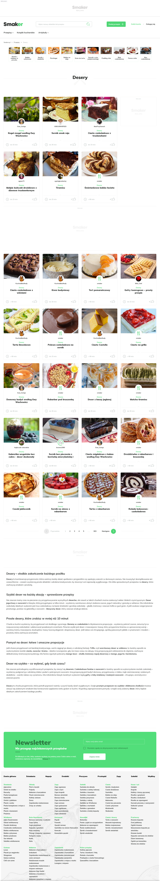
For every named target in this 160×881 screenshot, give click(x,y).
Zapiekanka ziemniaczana (64, 855)
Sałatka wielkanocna (12, 841)
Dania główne (10, 776)
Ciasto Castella (99, 344)
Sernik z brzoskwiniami (88, 831)
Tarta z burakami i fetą (88, 853)
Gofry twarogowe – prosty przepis (139, 291)
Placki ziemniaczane (36, 795)
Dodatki (65, 776)
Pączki (57, 820)
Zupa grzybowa (35, 825)
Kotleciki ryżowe (137, 806)
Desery (21, 131)
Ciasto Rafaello (111, 798)
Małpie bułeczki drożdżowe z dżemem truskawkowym (21, 189)
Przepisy (8, 32)
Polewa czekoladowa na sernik (60, 346)
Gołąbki (134, 787)
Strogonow (8, 855)
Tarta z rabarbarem (99, 509)
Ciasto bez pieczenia (113, 803)
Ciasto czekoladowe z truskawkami (99, 134)
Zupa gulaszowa (61, 806)
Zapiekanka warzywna (63, 858)
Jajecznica (7, 787)
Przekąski (102, 776)
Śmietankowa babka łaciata (99, 187)
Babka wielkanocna (11, 831)
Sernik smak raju (60, 133)
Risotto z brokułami (138, 798)
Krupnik (134, 790)
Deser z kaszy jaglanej (99, 399)
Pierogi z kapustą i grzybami (40, 833)
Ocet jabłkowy (136, 823)
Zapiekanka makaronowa (38, 803)
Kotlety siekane (35, 798)
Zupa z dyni (59, 790)
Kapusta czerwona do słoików (142, 836)
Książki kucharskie (26, 32)
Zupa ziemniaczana (62, 800)
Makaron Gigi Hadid (36, 871)
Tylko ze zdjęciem (19, 89)
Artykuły (43, 32)
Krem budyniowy (60, 290)
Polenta (134, 808)
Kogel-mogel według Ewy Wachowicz (21, 134)
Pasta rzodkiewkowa (88, 828)
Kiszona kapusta (137, 820)
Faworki (58, 823)
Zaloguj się (150, 24)
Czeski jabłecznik (21, 509)
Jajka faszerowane (11, 820)
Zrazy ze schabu (35, 806)
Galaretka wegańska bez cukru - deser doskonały (21, 455)
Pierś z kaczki (34, 787)
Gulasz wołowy (9, 858)
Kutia (31, 839)
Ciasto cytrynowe (111, 806)
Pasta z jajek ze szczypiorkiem (91, 823)
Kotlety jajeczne (86, 850)
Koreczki (58, 831)
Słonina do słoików (138, 844)
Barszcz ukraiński (61, 795)
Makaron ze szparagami (89, 825)
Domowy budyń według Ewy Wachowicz (21, 400)
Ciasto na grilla (138, 344)
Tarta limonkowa (21, 344)
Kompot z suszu (35, 836)
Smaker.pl (7, 42)
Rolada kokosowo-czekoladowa (138, 510)
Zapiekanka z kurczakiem (64, 853)
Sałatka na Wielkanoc (88, 803)
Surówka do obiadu (87, 787)
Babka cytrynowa (10, 833)
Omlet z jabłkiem (10, 800)
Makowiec (109, 800)
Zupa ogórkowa (60, 808)
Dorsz (31, 800)
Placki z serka (9, 803)
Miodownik (109, 808)
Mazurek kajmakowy (113, 823)
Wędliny (151, 776)
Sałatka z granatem (87, 808)
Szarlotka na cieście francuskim (66, 828)
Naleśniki (7, 798)
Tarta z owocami (111, 820)
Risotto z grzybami (138, 795)
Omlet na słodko (10, 790)
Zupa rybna (33, 823)
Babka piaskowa (10, 836)
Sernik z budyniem (112, 787)
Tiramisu (60, 187)
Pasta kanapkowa (10, 795)
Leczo (6, 850)
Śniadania (30, 776)
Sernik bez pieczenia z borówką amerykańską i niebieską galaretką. (60, 457)
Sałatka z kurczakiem (88, 795)
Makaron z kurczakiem (37, 792)
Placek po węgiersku (11, 853)
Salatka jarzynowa (87, 798)
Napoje (48, 776)
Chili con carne (9, 861)
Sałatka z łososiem (87, 792)
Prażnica (7, 814)
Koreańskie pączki (61, 833)
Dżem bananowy (137, 839)
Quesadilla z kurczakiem (89, 861)
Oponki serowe (60, 825)
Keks (31, 841)
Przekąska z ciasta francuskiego (92, 858)
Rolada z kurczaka (87, 855)
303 (94, 531)
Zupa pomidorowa (61, 811)
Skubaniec (109, 811)
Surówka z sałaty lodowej (89, 790)
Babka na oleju (111, 795)
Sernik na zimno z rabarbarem (60, 510)
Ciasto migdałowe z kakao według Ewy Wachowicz (100, 455)
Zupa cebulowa (60, 814)
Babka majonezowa (112, 825)
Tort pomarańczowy (99, 290)
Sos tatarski (8, 839)
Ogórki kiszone (136, 825)
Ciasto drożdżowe (112, 790)
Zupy (119, 776)
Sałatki (134, 776)
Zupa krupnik (59, 792)
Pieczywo (83, 776)
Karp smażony (34, 831)
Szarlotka (109, 792)
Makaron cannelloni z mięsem (40, 879)
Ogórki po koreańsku (138, 841)
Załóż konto (136, 24)
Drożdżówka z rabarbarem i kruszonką (138, 455)
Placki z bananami (11, 811)
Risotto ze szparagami (139, 800)
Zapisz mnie (94, 757)
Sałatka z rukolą (86, 800)
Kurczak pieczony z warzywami (142, 803)
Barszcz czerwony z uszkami (39, 820)
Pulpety (32, 790)
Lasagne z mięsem (62, 863)
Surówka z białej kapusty (89, 811)
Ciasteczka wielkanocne (13, 828)
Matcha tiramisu (138, 399)
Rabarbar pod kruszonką (60, 399)
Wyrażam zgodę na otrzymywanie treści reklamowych (105, 748)
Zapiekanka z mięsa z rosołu (65, 861)
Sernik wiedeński (86, 833)
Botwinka (83, 820)
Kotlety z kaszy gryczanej (140, 792)
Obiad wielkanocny (11, 823)
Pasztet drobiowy (10, 825)
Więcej (45, 759)
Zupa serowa (59, 803)
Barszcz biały (60, 798)
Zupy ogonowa (60, 787)
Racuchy (7, 792)
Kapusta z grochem (36, 828)
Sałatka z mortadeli (87, 806)
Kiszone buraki (136, 833)
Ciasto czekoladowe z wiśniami (21, 291)
